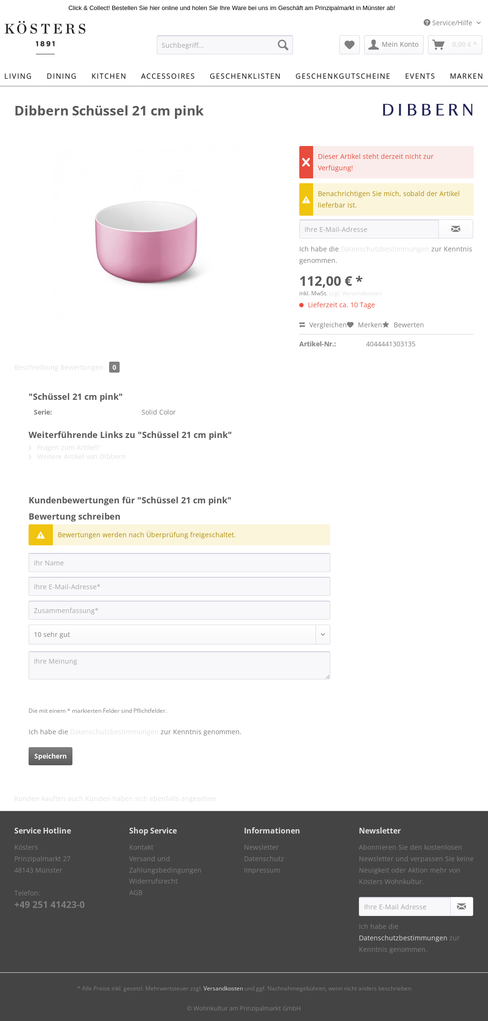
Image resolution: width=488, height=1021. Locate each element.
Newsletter (261, 847)
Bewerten (403, 324)
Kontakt (141, 847)
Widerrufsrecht (153, 881)
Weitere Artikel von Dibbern (77, 456)
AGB (135, 892)
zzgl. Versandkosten (355, 293)
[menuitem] (225, 49)
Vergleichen (323, 324)
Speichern (50, 756)
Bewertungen (90, 367)
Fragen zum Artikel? (64, 447)
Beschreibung (36, 367)
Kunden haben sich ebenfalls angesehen (150, 798)
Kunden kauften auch (48, 798)
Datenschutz (264, 858)
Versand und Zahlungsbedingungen (165, 864)
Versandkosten (223, 988)
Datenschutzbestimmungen (385, 248)
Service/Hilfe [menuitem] (449, 22)
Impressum (262, 870)
